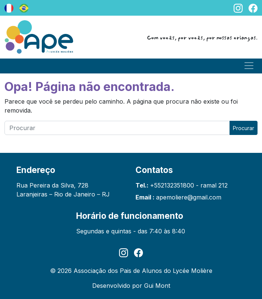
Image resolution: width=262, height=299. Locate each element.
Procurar (243, 128)
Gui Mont (157, 285)
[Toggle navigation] (249, 66)
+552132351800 (172, 185)
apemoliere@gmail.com (188, 197)
